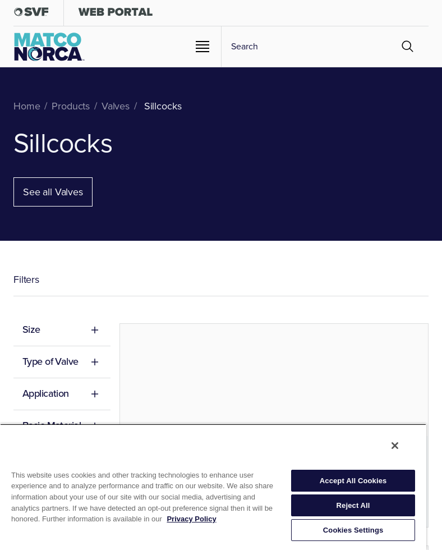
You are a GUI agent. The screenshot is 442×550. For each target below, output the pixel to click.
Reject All (353, 505)
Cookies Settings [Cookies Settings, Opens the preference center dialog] (353, 530)
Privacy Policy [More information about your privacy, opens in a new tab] (191, 519)
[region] (213, 487)
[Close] (395, 445)
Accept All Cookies (353, 480)
